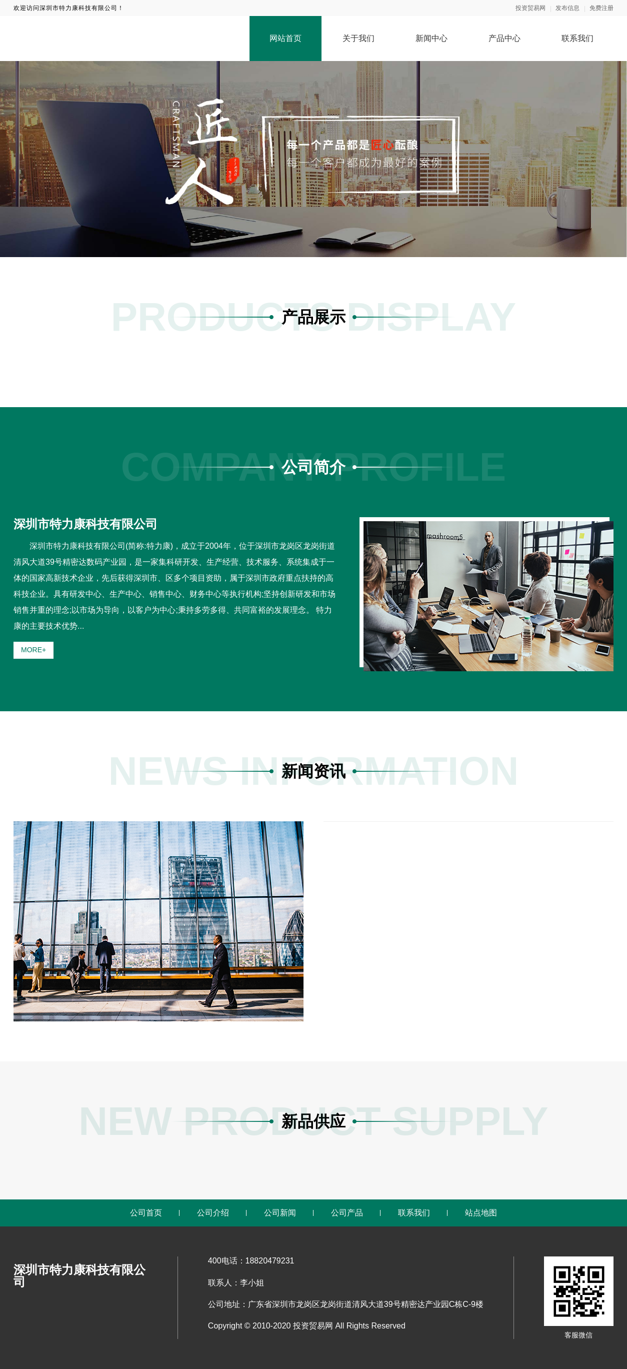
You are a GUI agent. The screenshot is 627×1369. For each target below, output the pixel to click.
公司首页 (146, 1212)
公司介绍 (213, 1212)
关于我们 (358, 38)
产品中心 (504, 38)
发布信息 (568, 8)
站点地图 (481, 1212)
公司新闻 (280, 1212)
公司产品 (347, 1212)
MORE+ (33, 650)
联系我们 (578, 38)
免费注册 (602, 8)
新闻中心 (432, 38)
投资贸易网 (531, 8)
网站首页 (286, 38)
